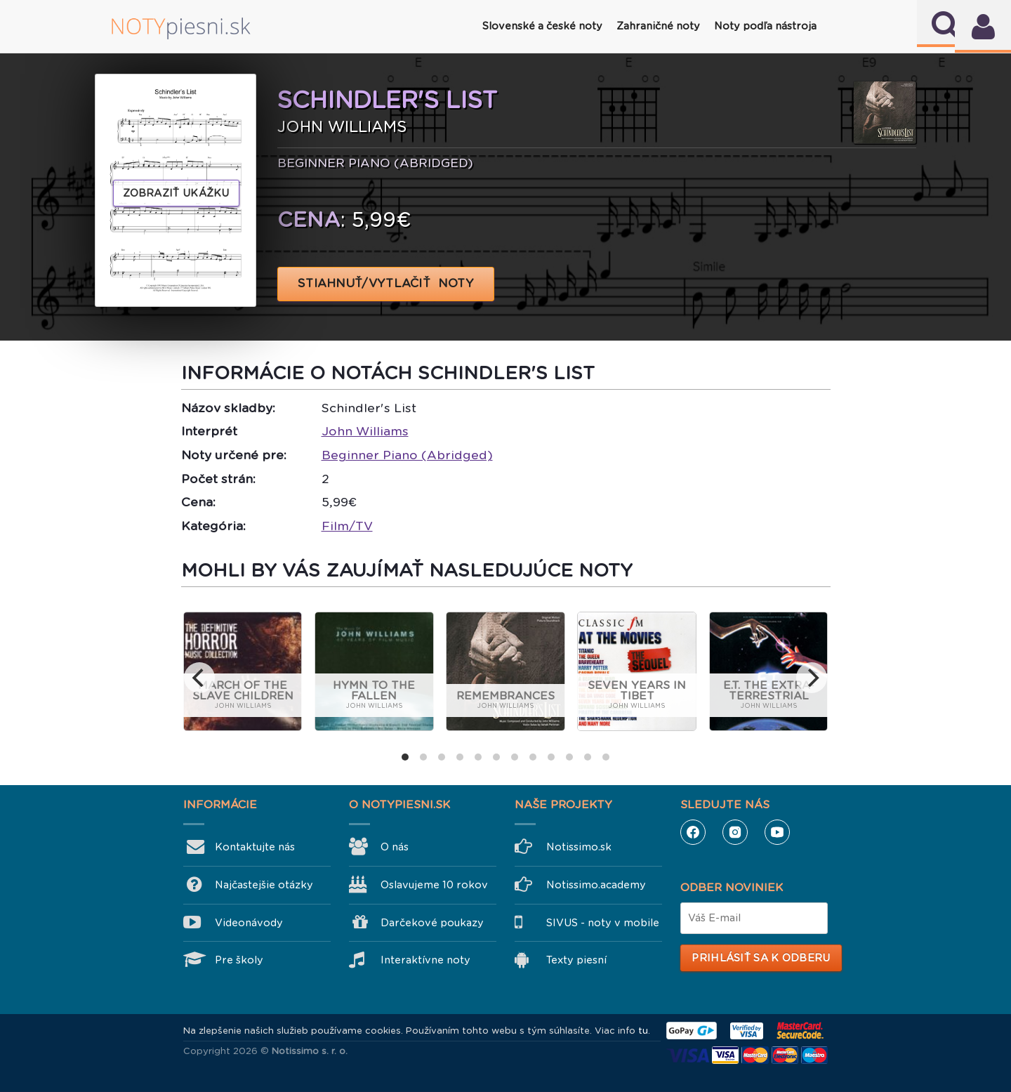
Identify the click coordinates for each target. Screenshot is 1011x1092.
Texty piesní (576, 960)
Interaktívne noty (425, 960)
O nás (395, 847)
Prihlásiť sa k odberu (761, 957)
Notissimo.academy (596, 884)
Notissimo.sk (579, 847)
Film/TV (347, 526)
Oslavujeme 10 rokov (434, 884)
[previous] (199, 677)
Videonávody (249, 922)
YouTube (777, 832)
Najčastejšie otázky (264, 884)
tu (643, 1030)
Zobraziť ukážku (176, 193)
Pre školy (239, 960)
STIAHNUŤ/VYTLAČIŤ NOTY (385, 283)
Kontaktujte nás (255, 847)
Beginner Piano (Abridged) (407, 455)
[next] (811, 677)
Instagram (735, 832)
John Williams (365, 431)
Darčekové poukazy (432, 922)
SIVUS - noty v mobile (602, 922)
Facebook (693, 832)
